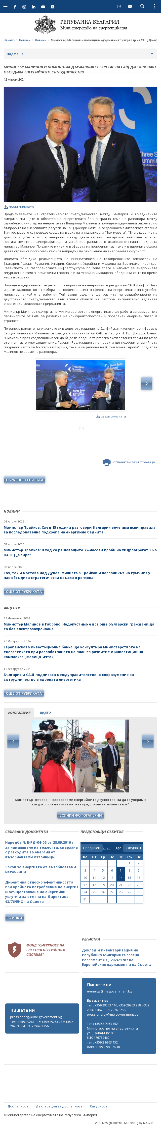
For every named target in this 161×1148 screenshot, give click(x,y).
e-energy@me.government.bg (109, 1012)
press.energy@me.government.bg (36, 1037)
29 (129, 913)
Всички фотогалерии (80, 836)
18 (94, 905)
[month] (119, 868)
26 (103, 913)
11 (94, 898)
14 (120, 898)
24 (85, 913)
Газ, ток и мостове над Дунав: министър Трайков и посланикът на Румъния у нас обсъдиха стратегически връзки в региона (77, 596)
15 (129, 898)
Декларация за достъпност (59, 1127)
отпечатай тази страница (129, 483)
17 (85, 905)
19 (103, 905)
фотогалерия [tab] (19, 733)
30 (138, 913)
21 (120, 905)
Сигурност (98, 1127)
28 (120, 913)
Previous (13, 762)
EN (119, 6)
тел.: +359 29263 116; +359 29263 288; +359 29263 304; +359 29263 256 (41, 1044)
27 (112, 913)
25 (94, 913)
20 (112, 905)
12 (103, 898)
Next (148, 762)
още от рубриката (24, 612)
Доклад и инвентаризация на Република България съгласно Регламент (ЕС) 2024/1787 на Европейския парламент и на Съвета (116, 978)
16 (138, 898)
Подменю (15, 54)
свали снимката (19, 207)
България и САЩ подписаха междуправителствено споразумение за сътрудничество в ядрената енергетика (69, 698)
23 (138, 905)
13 (112, 898)
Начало (9, 40)
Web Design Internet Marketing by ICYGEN (124, 1143)
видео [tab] (45, 733)
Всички (14, 938)
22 (129, 905)
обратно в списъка (24, 500)
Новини (25, 40)
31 (85, 920)
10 (85, 898)
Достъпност (17, 1127)
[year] (107, 868)
